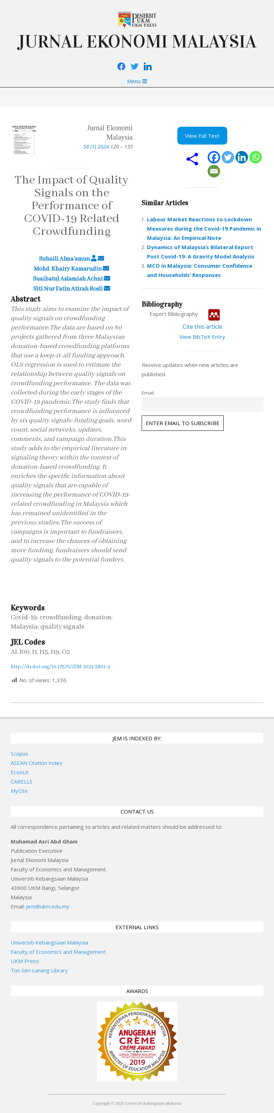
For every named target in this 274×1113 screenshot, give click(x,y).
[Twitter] (228, 157)
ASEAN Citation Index (36, 762)
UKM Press (25, 961)
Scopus (19, 753)
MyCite (19, 790)
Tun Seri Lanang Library (39, 970)
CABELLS (21, 781)
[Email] (214, 171)
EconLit (20, 772)
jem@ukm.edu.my (47, 906)
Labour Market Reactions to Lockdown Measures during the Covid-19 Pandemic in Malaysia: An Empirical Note (204, 228)
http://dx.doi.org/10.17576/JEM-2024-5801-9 (60, 667)
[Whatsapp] (255, 157)
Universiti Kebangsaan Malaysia (49, 942)
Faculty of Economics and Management (58, 951)
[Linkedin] (241, 157)
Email (148, 392)
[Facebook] (214, 157)
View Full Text (202, 135)
